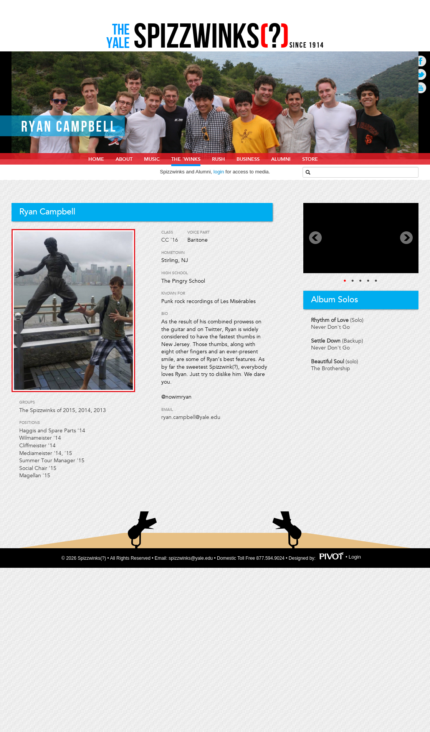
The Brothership (330, 368)
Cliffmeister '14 (37, 445)
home (96, 159)
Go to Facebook (420, 60)
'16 (174, 240)
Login (355, 557)
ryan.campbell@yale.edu (190, 417)
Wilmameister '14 (40, 438)
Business (248, 159)
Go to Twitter (420, 74)
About (124, 159)
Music (152, 159)
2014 (84, 410)
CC (165, 240)
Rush (218, 159)
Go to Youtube (420, 87)
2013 (100, 410)
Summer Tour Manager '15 (51, 460)
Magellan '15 (34, 475)
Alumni (281, 159)
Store (310, 159)
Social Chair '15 (37, 468)
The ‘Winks (185, 159)
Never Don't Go (330, 327)
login (218, 172)
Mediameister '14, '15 (45, 453)
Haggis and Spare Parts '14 (52, 430)
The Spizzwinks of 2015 (47, 410)
